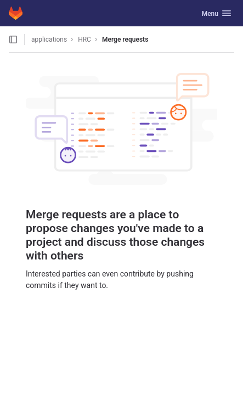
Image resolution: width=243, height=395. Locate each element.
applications (49, 39)
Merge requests (125, 39)
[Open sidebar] (13, 39)
